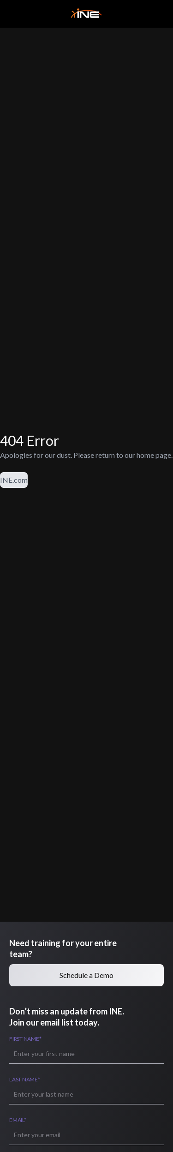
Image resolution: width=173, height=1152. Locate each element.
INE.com (14, 479)
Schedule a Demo (86, 975)
